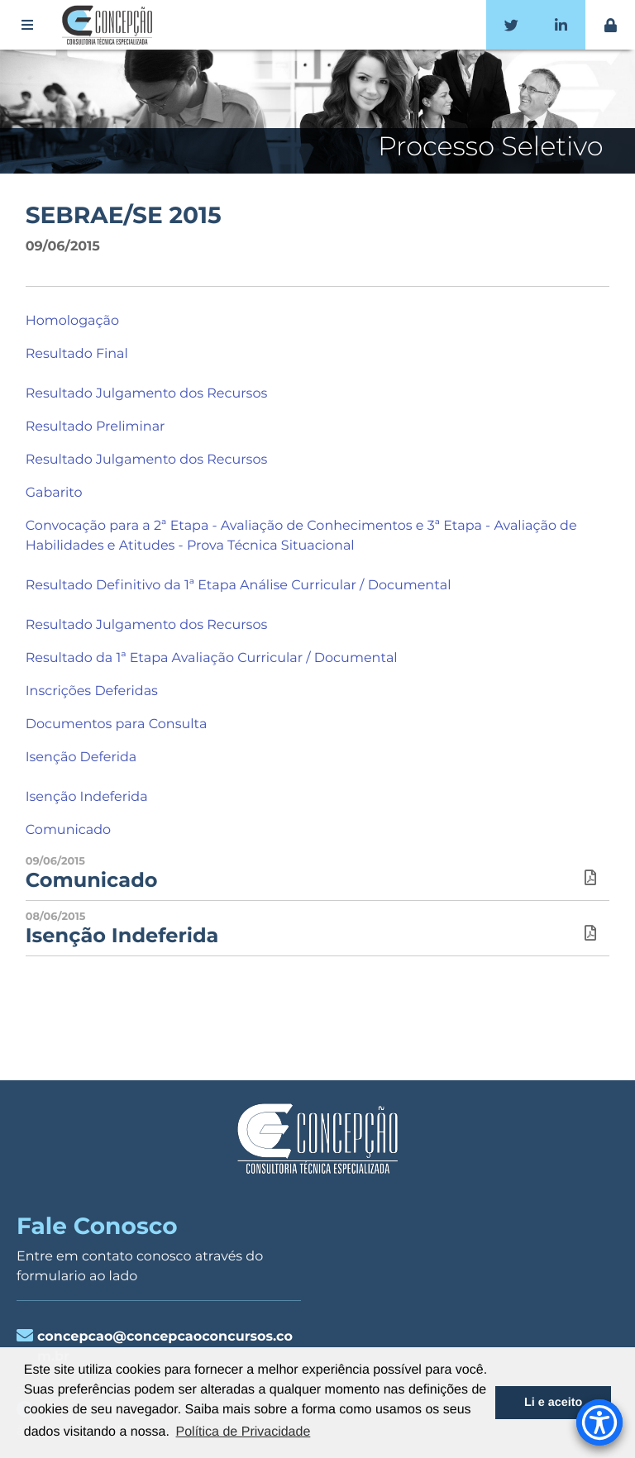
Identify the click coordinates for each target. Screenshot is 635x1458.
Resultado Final (77, 354)
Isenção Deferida (81, 757)
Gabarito (54, 493)
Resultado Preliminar (95, 427)
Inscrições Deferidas (92, 691)
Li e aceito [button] (553, 1402)
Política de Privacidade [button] (243, 1432)
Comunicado (68, 830)
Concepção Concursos (110, 25)
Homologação (72, 321)
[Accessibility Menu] (599, 1422)
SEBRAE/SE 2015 (124, 216)
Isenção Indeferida (87, 797)
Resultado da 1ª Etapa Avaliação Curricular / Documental (212, 658)
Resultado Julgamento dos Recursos (147, 394)
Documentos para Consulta (117, 724)
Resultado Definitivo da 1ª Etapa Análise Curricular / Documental (238, 585)
